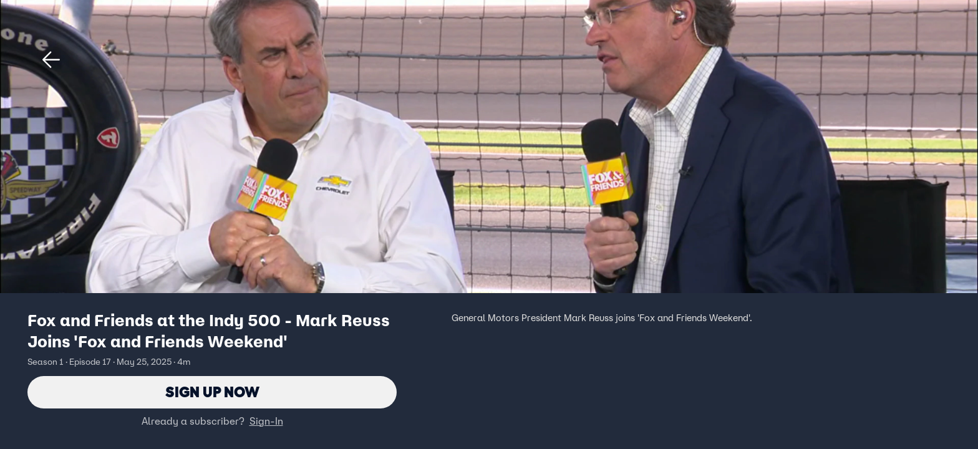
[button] (51, 60)
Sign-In (266, 421)
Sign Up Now (212, 392)
